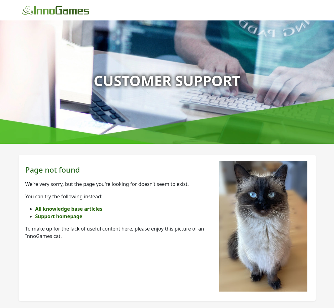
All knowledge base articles (68, 208)
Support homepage (59, 216)
